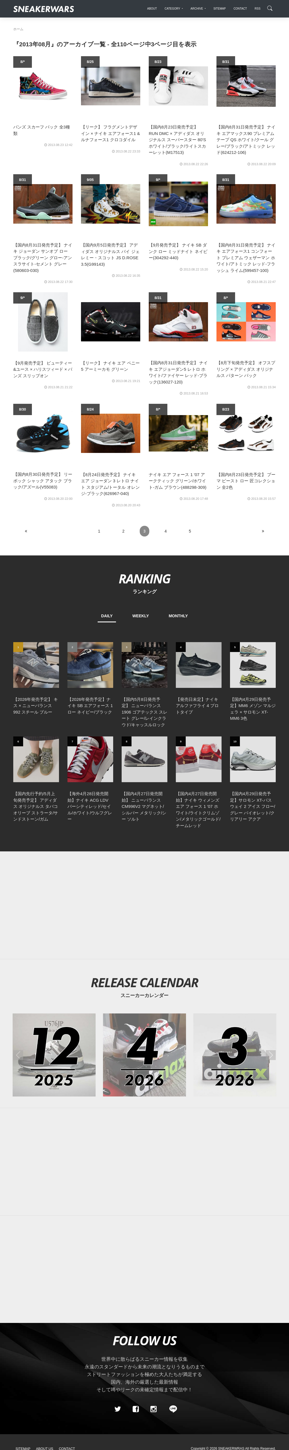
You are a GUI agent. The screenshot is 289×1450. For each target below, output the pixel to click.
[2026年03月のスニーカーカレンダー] (234, 1054)
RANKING (144, 578)
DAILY (107, 616)
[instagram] (153, 1409)
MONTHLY (178, 616)
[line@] (171, 1409)
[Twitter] (118, 1409)
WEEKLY (140, 616)
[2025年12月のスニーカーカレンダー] (54, 1054)
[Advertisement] (144, 905)
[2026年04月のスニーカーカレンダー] (144, 1054)
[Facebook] (135, 1409)
